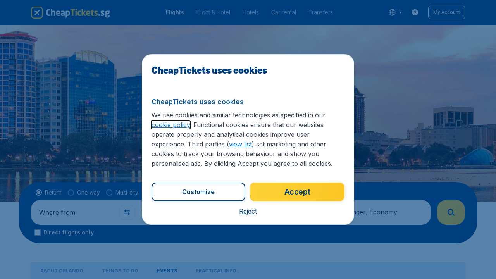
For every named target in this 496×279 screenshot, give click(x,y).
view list (240, 144)
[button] (248, 211)
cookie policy (171, 125)
